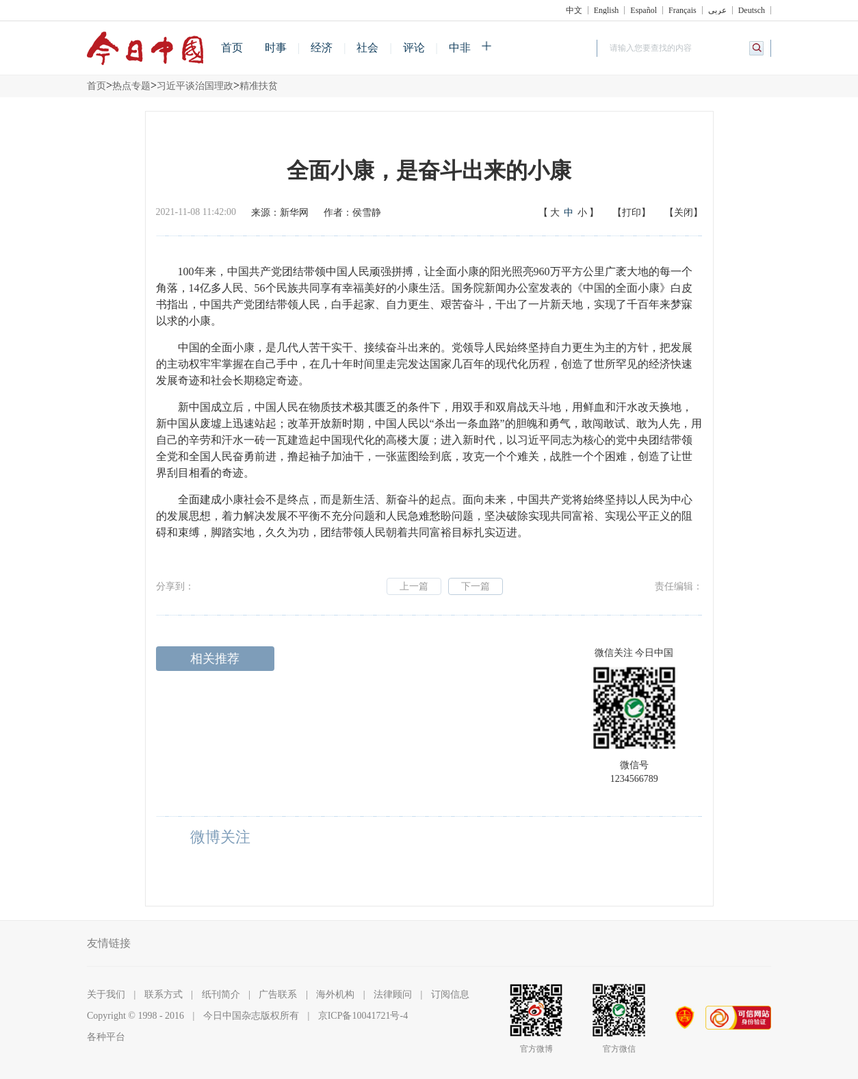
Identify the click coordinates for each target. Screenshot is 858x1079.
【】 (568, 213)
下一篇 (475, 586)
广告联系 (278, 994)
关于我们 (106, 994)
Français (682, 10)
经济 (322, 47)
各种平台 (106, 1037)
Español (643, 10)
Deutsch (751, 10)
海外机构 (335, 994)
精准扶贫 (258, 86)
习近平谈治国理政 (195, 86)
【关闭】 (683, 212)
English (606, 10)
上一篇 (414, 586)
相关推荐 (214, 658)
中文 (574, 10)
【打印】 (631, 212)
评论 (414, 47)
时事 (276, 47)
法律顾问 (393, 994)
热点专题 (131, 86)
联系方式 (163, 994)
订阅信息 (450, 994)
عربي (717, 10)
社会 (367, 47)
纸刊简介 (221, 994)
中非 (460, 47)
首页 (232, 47)
